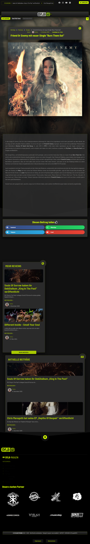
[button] (5, 18)
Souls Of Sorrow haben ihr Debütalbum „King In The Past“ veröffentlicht (22, 3)
